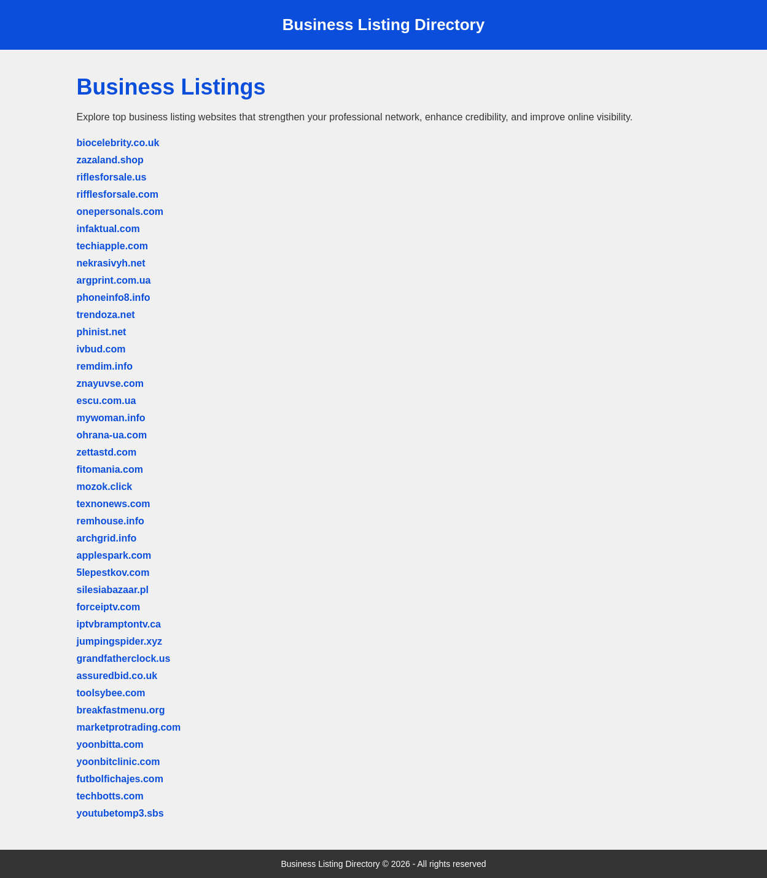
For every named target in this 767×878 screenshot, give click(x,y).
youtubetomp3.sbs (120, 813)
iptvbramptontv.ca (119, 624)
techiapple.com (112, 246)
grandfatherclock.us (124, 658)
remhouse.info (110, 521)
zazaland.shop (110, 160)
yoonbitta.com (110, 744)
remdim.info (105, 366)
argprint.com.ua (114, 280)
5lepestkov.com (113, 572)
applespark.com (114, 555)
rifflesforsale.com (117, 194)
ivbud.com (101, 349)
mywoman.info (111, 418)
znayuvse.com (110, 383)
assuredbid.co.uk (117, 675)
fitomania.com (110, 469)
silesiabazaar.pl (113, 590)
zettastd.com (107, 452)
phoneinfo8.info (113, 297)
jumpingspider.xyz (120, 641)
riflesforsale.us (112, 177)
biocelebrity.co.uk (118, 143)
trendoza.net (106, 314)
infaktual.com (108, 228)
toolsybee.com (111, 693)
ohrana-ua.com (112, 435)
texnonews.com (113, 504)
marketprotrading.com (129, 727)
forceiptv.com (109, 607)
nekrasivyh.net (111, 263)
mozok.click (105, 486)
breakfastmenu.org (121, 710)
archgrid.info (107, 538)
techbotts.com (110, 796)
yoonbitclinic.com (118, 761)
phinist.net (102, 332)
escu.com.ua (106, 400)
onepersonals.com (120, 211)
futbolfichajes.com (120, 779)
